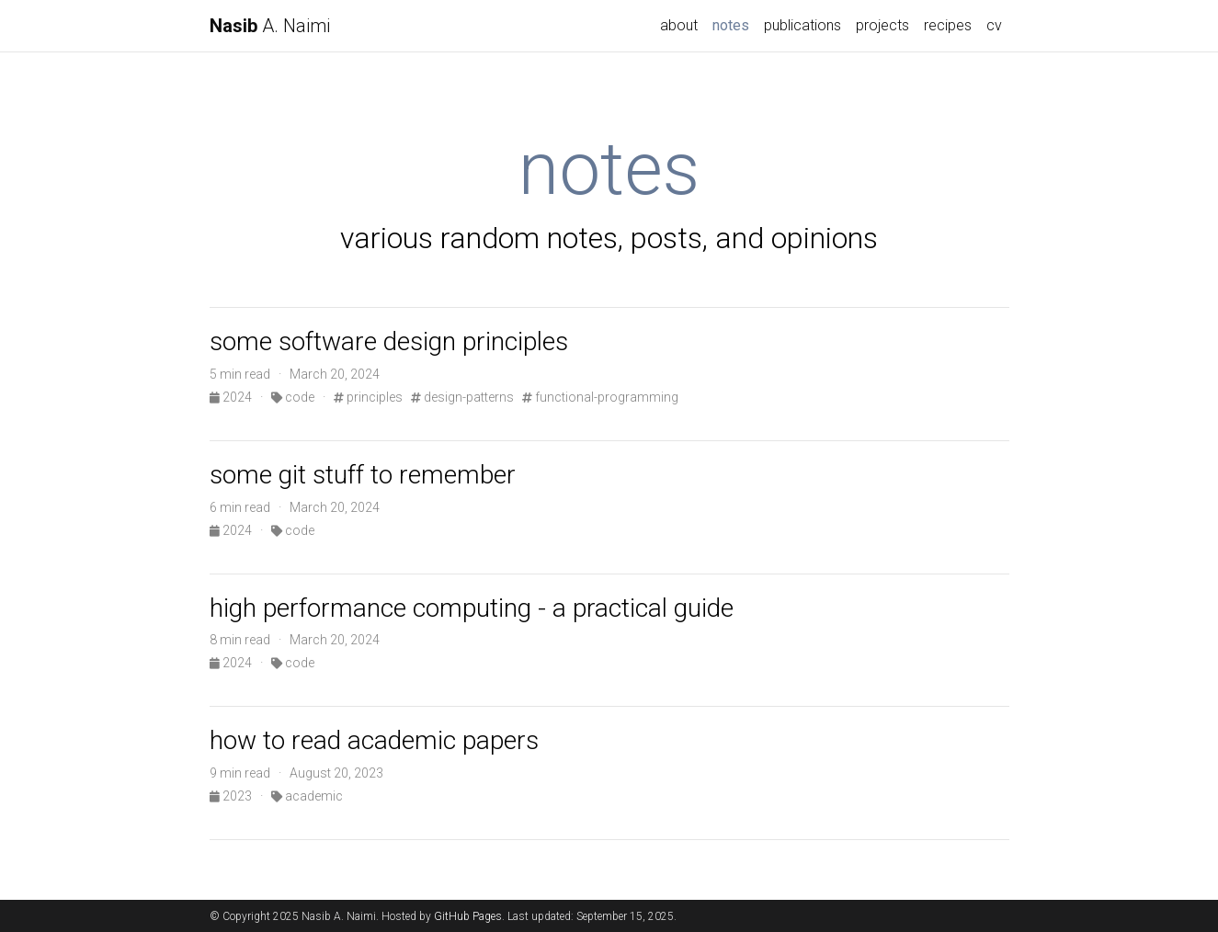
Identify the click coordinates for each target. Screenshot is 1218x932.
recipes (948, 25)
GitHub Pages (468, 916)
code (292, 397)
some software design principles (389, 341)
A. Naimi (270, 26)
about (679, 25)
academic (307, 796)
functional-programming (600, 397)
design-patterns (462, 397)
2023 (232, 796)
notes (734, 24)
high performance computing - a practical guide (472, 608)
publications (802, 25)
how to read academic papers (374, 740)
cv (994, 25)
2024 (232, 397)
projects (882, 25)
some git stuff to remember (363, 475)
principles (368, 397)
